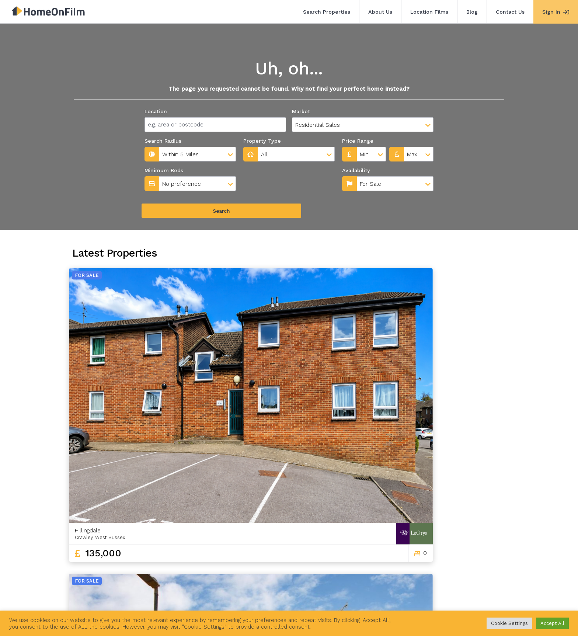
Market (301, 111)
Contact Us (510, 12)
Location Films (429, 12)
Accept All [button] (552, 623)
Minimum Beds (163, 170)
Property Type (262, 141)
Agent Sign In (283, 595)
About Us (380, 12)
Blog (472, 12)
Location (155, 111)
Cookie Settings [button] (509, 623)
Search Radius (162, 141)
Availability (259, 170)
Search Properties (326, 12)
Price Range (357, 141)
